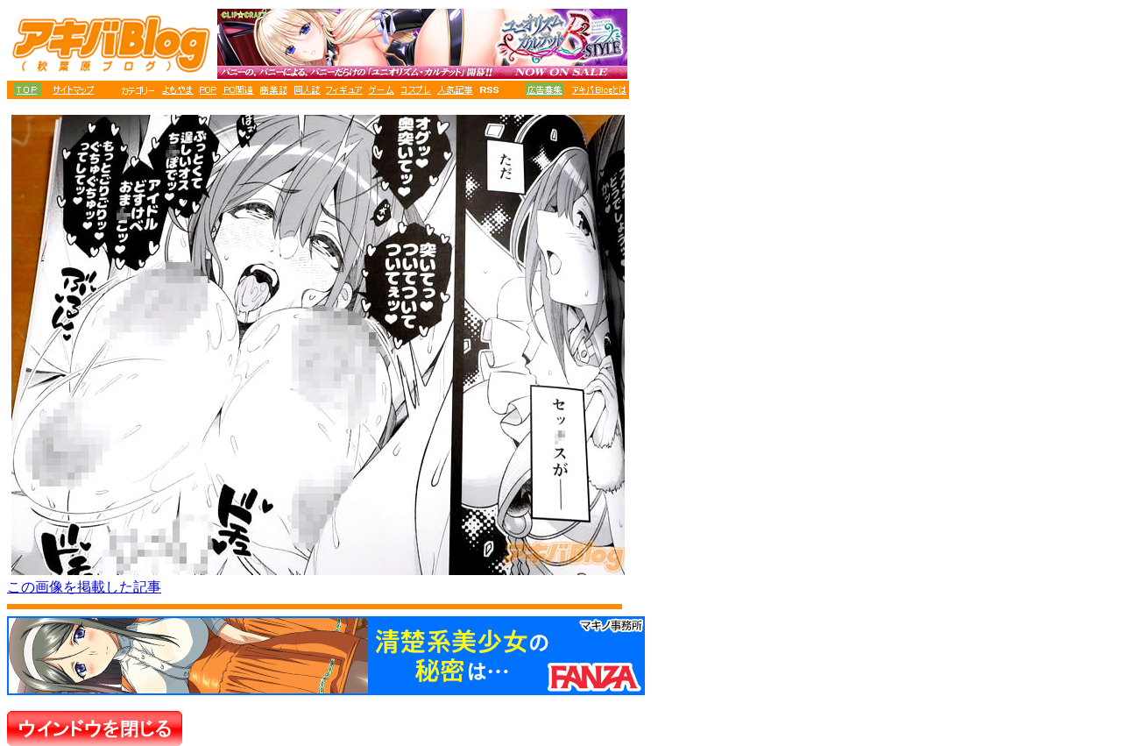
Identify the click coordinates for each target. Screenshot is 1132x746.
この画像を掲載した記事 (84, 586)
